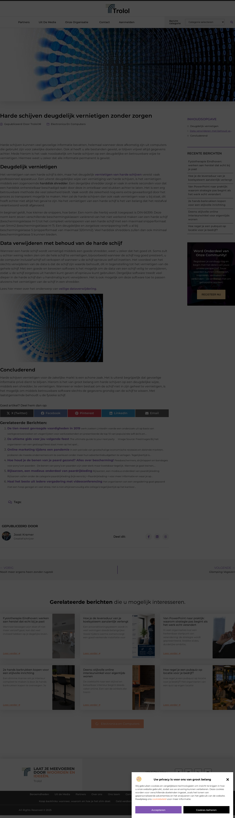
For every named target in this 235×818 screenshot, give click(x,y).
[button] (227, 788)
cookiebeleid (159, 807)
